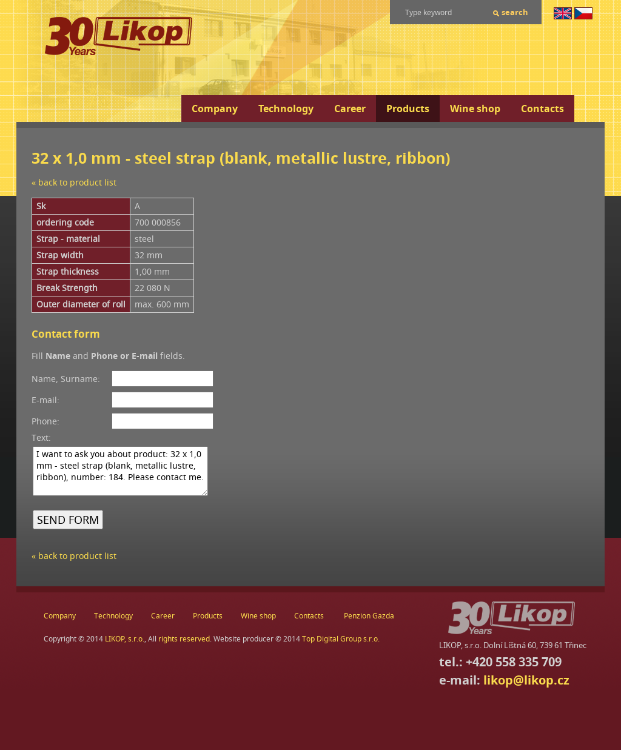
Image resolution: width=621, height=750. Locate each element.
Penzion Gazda (369, 616)
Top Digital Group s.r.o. (341, 639)
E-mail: (45, 400)
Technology (286, 108)
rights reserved (184, 639)
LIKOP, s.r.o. (124, 639)
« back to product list (74, 182)
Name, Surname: (66, 378)
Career (350, 108)
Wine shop (475, 108)
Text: (41, 437)
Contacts (542, 108)
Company (215, 108)
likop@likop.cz (526, 680)
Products (407, 108)
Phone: (45, 421)
